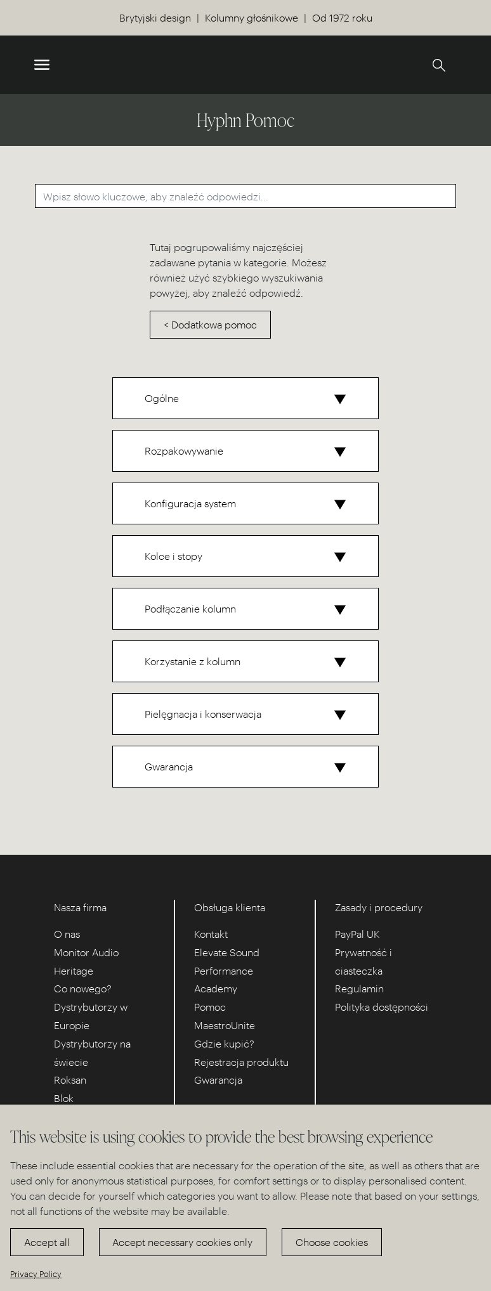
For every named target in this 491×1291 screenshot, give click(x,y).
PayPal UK (357, 934)
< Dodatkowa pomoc (210, 324)
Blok (64, 1098)
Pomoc (210, 1007)
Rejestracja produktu (241, 1062)
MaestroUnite (224, 1025)
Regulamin (359, 988)
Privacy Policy (36, 1273)
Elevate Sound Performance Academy (226, 970)
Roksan (70, 1080)
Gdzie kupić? (224, 1043)
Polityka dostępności (381, 1007)
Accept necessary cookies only (182, 1242)
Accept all (47, 1242)
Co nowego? (83, 988)
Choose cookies (332, 1242)
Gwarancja (218, 1080)
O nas (67, 934)
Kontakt (211, 934)
